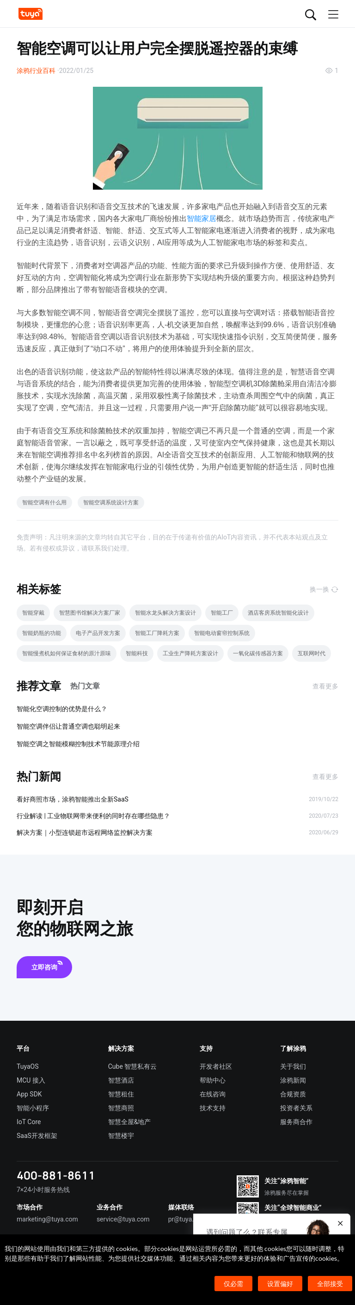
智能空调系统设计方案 (111, 502)
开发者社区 (216, 1066)
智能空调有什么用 (44, 502)
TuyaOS (28, 1066)
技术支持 (213, 1108)
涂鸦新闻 (293, 1080)
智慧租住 (121, 1094)
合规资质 (293, 1094)
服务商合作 (296, 1121)
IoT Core (29, 1121)
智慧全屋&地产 (129, 1121)
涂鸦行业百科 (36, 70)
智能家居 (201, 218)
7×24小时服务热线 (43, 1189)
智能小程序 (33, 1108)
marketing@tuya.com (47, 1219)
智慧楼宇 (121, 1135)
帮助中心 (213, 1080)
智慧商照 (121, 1108)
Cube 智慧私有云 (132, 1066)
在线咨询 (213, 1094)
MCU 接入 (31, 1080)
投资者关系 (296, 1108)
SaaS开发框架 (37, 1135)
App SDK (29, 1094)
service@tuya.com (123, 1219)
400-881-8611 (56, 1175)
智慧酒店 (121, 1080)
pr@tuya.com (187, 1219)
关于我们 (293, 1066)
